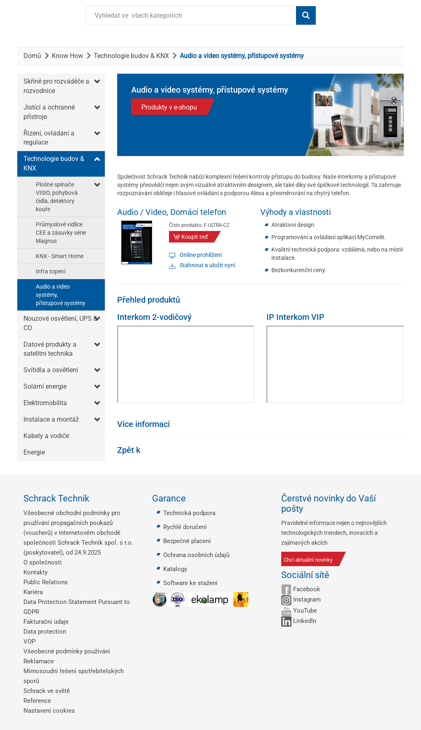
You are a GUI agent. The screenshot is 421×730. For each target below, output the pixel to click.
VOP (29, 641)
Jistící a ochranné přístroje (49, 112)
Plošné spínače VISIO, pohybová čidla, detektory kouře (57, 196)
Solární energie (45, 386)
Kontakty (35, 572)
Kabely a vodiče (46, 436)
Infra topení (50, 271)
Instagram (307, 599)
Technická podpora (189, 513)
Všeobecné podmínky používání (66, 651)
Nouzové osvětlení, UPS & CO (60, 323)
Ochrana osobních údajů (196, 555)
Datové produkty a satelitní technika (49, 349)
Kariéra (33, 592)
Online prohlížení (201, 255)
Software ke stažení (190, 583)
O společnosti (42, 562)
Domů (32, 56)
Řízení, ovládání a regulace (48, 138)
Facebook (306, 589)
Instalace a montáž (51, 419)
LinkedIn (304, 621)
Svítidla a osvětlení (50, 370)
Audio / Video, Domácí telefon (171, 212)
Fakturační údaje (46, 621)
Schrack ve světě (46, 691)
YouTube (305, 610)
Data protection (44, 631)
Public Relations (45, 582)
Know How (67, 56)
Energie (34, 452)
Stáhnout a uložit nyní (207, 265)
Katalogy (175, 569)
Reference (37, 700)
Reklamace (38, 661)
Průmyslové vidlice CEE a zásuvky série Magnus (61, 232)
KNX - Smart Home (59, 256)
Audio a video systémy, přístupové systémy (61, 294)
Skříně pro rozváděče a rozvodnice (56, 86)
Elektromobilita (45, 403)
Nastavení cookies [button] (49, 710)
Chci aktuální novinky (308, 560)
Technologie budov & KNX (131, 56)
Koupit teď (194, 236)
